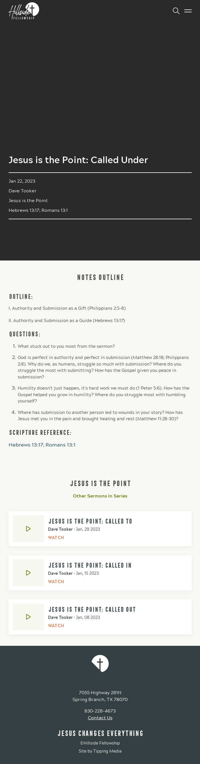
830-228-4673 (100, 711)
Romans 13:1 (60, 445)
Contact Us (100, 717)
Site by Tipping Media (100, 751)
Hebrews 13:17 (26, 445)
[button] (174, 11)
